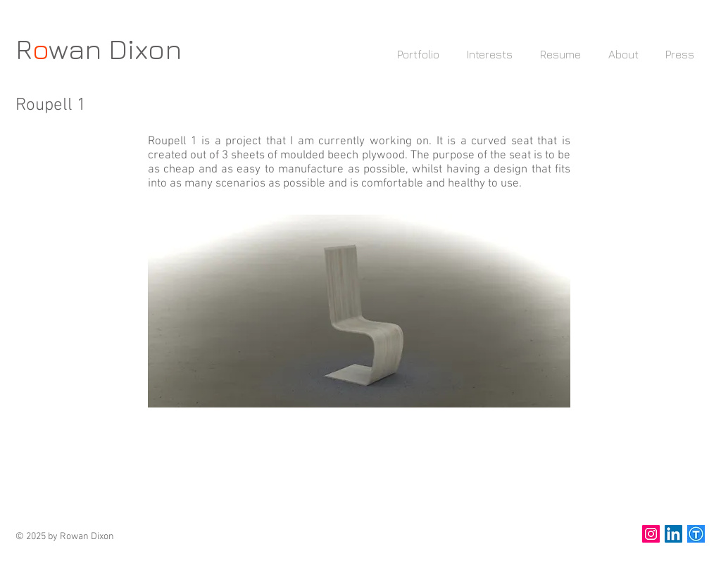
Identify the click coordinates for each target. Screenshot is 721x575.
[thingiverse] (696, 534)
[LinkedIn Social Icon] (673, 534)
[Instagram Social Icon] (651, 534)
